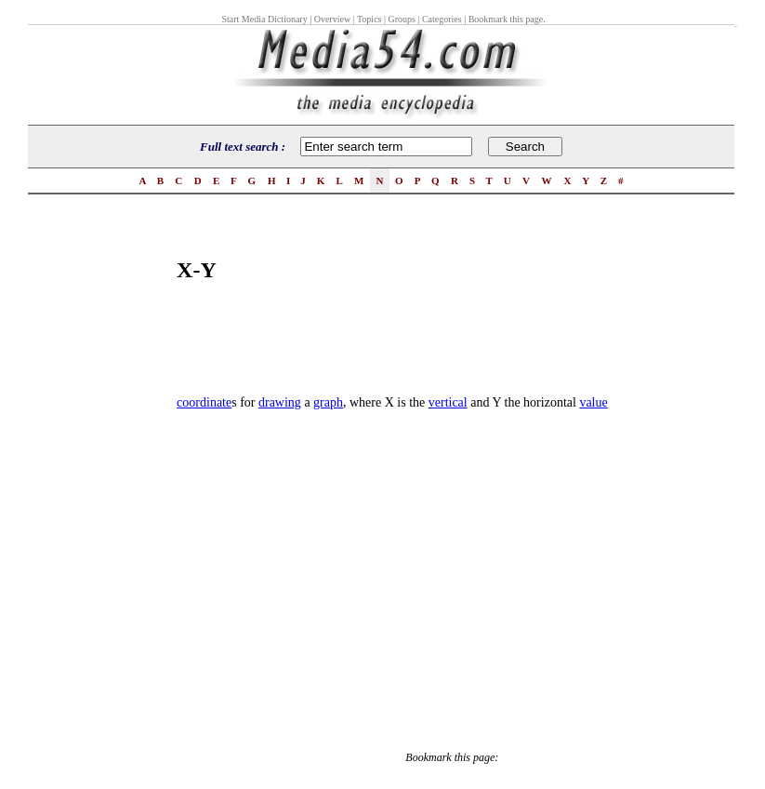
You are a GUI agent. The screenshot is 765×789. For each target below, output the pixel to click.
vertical (448, 402)
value (593, 402)
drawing (279, 402)
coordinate (204, 402)
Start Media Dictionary (264, 19)
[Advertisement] (102, 499)
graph (328, 402)
